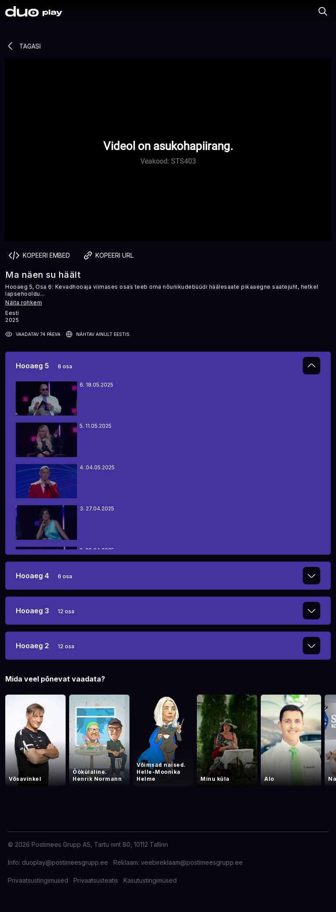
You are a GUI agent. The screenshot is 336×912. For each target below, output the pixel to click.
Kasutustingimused (150, 880)
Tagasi (23, 46)
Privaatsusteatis (96, 880)
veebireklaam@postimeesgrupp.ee (192, 862)
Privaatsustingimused (38, 880)
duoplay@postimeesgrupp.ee (65, 862)
